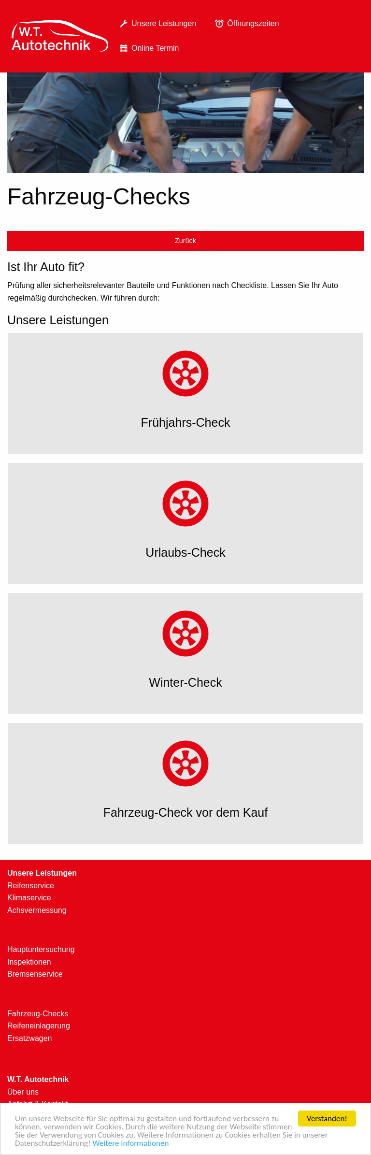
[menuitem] (60, 36)
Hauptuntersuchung (41, 949)
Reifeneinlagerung (38, 1026)
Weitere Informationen (130, 1145)
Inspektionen (29, 962)
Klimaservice (29, 898)
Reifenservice (30, 885)
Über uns (23, 1092)
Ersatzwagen (29, 1038)
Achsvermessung (37, 910)
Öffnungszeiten (245, 23)
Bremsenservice (35, 974)
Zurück (185, 241)
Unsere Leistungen (156, 23)
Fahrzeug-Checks (37, 1014)
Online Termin (147, 48)
